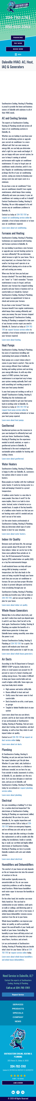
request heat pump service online (14, 409)
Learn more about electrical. (12, 859)
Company (18, 1017)
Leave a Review (18, 1083)
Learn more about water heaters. (14, 533)
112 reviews (20, 1079)
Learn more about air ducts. (12, 744)
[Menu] (18, 54)
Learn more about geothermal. (13, 458)
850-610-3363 (18, 27)
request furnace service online (19, 329)
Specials (18, 1013)
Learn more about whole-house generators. (17, 653)
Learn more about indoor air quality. (15, 604)
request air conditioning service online (15, 217)
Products (18, 1009)
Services (18, 1004)
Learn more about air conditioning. (14, 227)
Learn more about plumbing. (12, 795)
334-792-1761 (18, 17)
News (18, 1021)
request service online (19, 952)
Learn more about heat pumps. (13, 420)
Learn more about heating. (11, 339)
